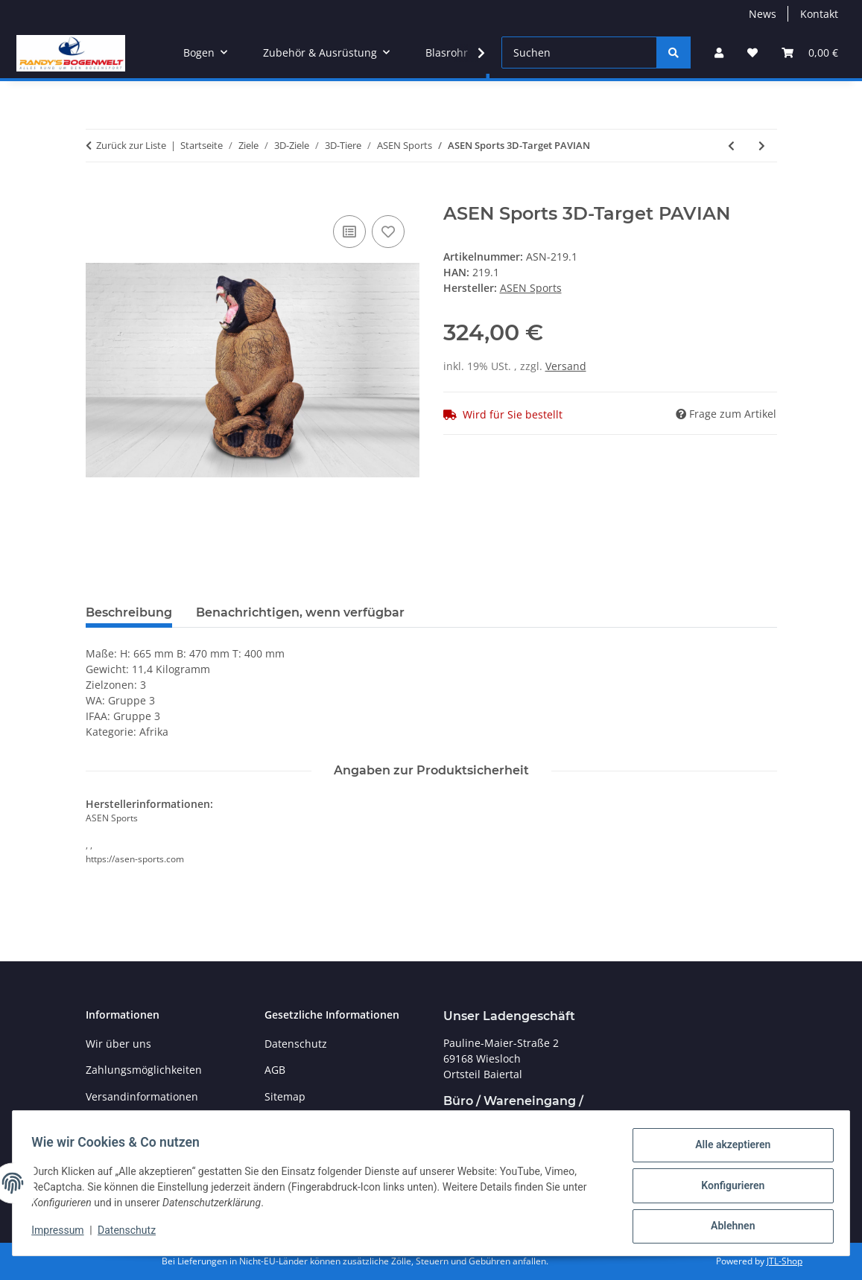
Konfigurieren (727, 1188)
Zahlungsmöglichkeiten (144, 1070)
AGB (274, 1070)
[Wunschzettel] (752, 52)
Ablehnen (728, 1227)
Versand (565, 366)
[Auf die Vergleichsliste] (349, 231)
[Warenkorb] (810, 52)
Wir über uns (118, 1044)
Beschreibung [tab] (129, 612)
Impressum (63, 1234)
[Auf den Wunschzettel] (388, 231)
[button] (719, 52)
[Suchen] (579, 52)
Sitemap (284, 1096)
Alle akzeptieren (727, 1150)
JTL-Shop (784, 1261)
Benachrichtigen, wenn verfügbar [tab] (300, 612)
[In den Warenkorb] (98, 195)
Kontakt (819, 14)
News (762, 14)
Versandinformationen (142, 1096)
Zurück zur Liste (131, 145)
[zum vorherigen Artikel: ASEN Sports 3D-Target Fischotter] (731, 146)
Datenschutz (132, 1234)
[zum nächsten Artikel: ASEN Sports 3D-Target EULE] (762, 146)
